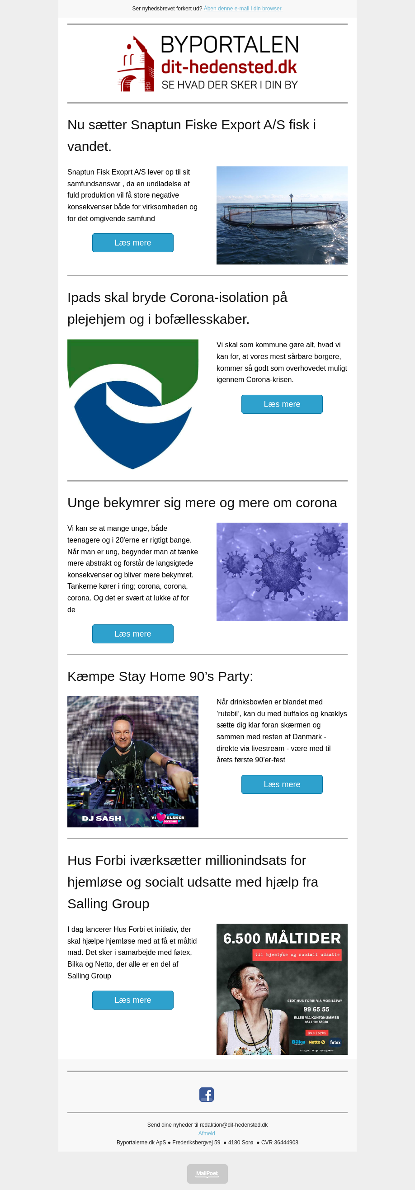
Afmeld (206, 1133)
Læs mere (132, 242)
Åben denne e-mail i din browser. (243, 8)
